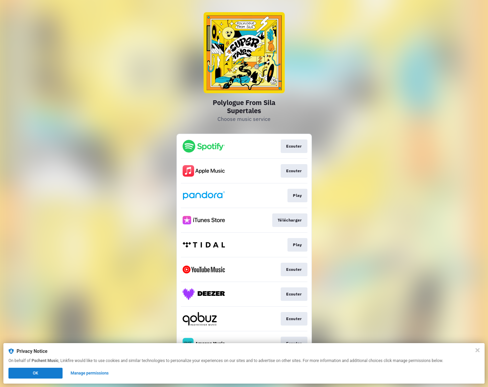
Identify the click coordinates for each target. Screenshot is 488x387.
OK (35, 373)
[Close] (477, 350)
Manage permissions (90, 373)
